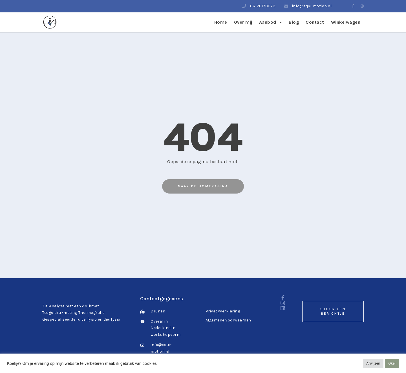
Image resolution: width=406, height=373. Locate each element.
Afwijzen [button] (373, 363)
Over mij (243, 22)
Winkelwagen (346, 22)
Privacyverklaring (223, 311)
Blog (294, 22)
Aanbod (270, 22)
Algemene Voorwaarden (228, 320)
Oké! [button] (392, 363)
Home (220, 22)
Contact (315, 22)
